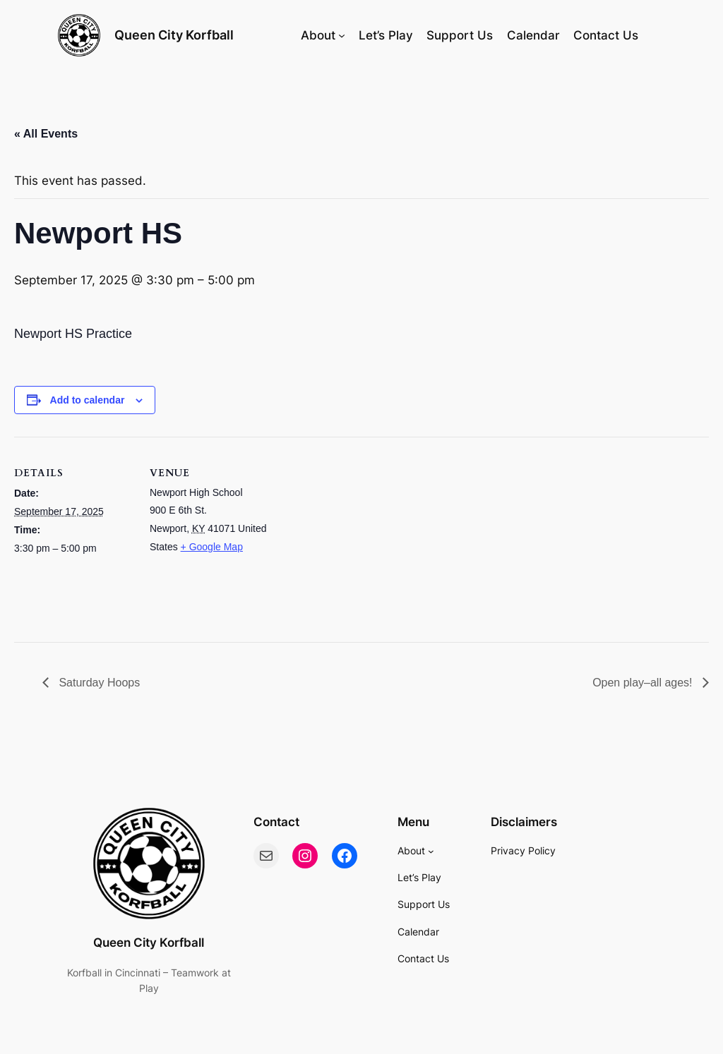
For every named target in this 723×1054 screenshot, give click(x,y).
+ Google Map (212, 546)
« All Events (46, 134)
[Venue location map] (359, 534)
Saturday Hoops (98, 683)
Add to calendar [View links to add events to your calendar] (87, 400)
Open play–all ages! (643, 683)
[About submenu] (341, 35)
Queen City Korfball (174, 35)
